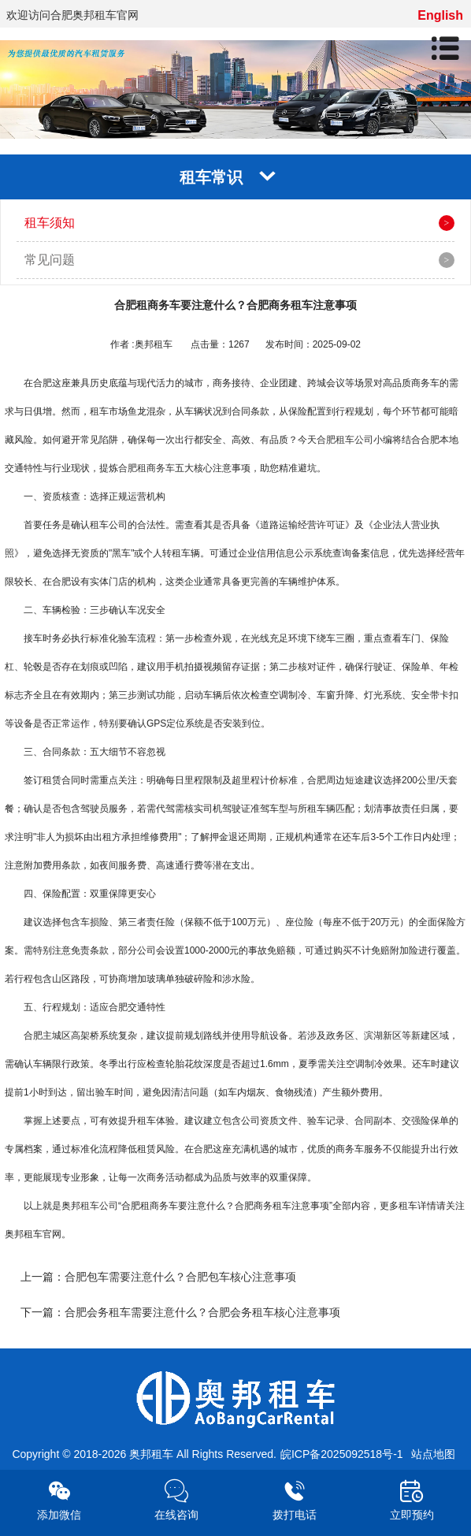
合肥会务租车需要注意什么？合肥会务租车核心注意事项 (202, 1312)
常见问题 (49, 259)
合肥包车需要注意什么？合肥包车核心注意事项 (180, 1276)
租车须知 (49, 222)
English (440, 15)
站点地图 (433, 1454)
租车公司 (99, 1205)
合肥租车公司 (345, 439)
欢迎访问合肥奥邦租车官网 (72, 15)
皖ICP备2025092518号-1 (341, 1454)
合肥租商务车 (146, 468)
